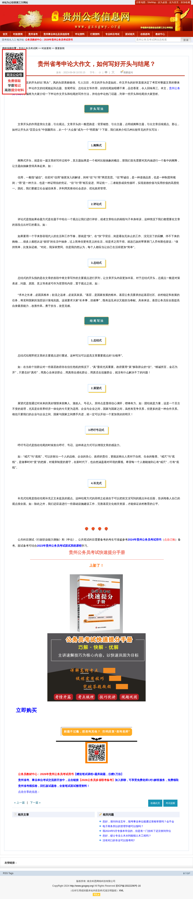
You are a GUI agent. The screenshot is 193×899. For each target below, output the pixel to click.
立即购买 (26, 710)
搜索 (186, 40)
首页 (5, 34)
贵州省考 (33, 34)
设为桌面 (162, 2)
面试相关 (130, 34)
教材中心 (160, 34)
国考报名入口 (9, 39)
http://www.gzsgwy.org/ (82, 885)
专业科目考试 (112, 34)
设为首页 (174, 2)
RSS (5, 873)
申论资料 (80, 34)
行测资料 (95, 34)
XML (121, 890)
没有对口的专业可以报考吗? (119, 840)
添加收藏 (185, 2)
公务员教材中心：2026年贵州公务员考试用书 (49, 39)
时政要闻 (18, 34)
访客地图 (140, 2)
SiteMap (151, 2)
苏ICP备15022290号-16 (128, 885)
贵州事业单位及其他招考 (56, 34)
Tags (10, 873)
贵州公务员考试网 (28, 48)
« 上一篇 (19, 802)
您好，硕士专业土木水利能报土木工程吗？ (127, 835)
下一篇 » (35, 802)
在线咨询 (145, 34)
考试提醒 (170, 803)
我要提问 (128, 72)
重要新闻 (59, 48)
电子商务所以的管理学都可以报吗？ (123, 826)
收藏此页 (155, 803)
